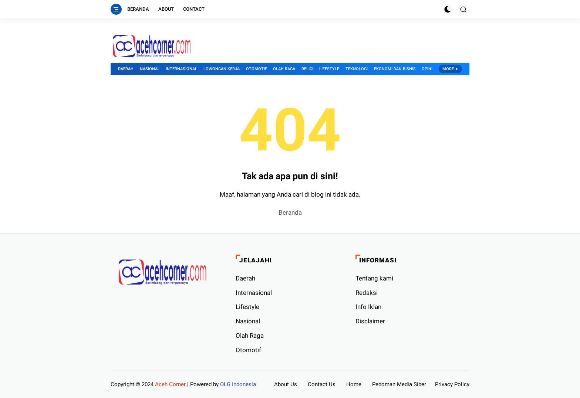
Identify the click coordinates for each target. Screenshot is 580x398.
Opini (427, 69)
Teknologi (356, 69)
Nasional (150, 69)
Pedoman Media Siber (399, 384)
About (166, 9)
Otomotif (256, 69)
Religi (307, 69)
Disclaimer (370, 321)
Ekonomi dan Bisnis (395, 69)
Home (353, 384)
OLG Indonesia (238, 384)
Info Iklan (368, 306)
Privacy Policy (452, 384)
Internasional (181, 69)
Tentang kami (374, 278)
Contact (194, 9)
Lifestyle (329, 69)
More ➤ (450, 69)
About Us (285, 384)
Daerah (126, 69)
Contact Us (321, 384)
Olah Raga (284, 69)
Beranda (138, 9)
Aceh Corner (170, 384)
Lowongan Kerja (221, 69)
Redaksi (366, 292)
